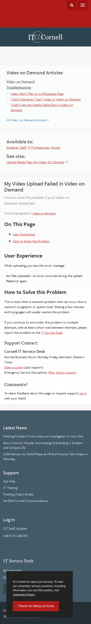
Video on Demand (44, 213)
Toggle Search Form (72, 5)
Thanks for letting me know (36, 606)
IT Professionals (38, 147)
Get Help (9, 481)
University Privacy (24, 594)
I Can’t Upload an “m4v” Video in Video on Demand (46, 99)
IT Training (10, 487)
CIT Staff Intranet (15, 528)
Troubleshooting (18, 87)
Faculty (55, 147)
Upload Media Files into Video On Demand (35, 162)
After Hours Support (62, 372)
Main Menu (83, 5)
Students (12, 147)
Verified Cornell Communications (25, 500)
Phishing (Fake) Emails (18, 494)
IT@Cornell (45, 37)
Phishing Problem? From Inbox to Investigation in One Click (43, 436)
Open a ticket (13, 367)
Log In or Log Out (15, 535)
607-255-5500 (12, 570)
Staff (23, 147)
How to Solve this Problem (31, 241)
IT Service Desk (52, 332)
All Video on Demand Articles (26, 120)
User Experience (24, 234)
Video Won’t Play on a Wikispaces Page (37, 93)
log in (83, 393)
